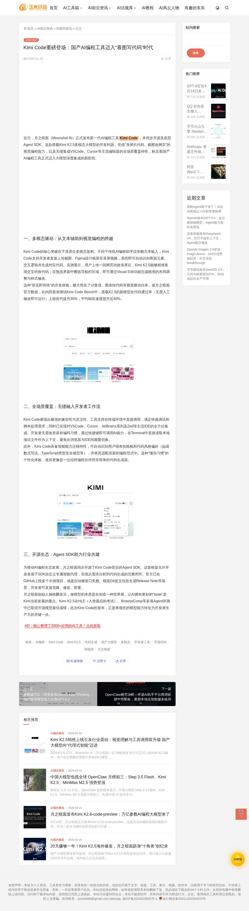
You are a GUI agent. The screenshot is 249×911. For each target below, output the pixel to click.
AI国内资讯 (64, 28)
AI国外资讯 (57, 808)
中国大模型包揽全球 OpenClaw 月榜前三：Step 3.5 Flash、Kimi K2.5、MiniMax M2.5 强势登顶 (108, 780)
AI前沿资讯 (45, 28)
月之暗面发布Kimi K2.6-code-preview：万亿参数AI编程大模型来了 (110, 814)
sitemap (115, 898)
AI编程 (40, 642)
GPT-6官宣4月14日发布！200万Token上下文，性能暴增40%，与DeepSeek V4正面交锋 (196, 89)
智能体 (89, 649)
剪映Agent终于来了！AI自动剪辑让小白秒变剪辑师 (205, 209)
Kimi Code (129, 138)
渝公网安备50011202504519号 (182, 898)
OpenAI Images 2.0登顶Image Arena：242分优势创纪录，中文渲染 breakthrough (205, 256)
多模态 (125, 642)
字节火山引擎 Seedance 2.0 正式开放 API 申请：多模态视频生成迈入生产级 (197, 129)
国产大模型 (109, 642)
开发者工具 (142, 642)
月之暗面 (104, 649)
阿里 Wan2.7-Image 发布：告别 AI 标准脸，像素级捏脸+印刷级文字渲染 (197, 170)
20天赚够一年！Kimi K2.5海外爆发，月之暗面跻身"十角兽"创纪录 (109, 846)
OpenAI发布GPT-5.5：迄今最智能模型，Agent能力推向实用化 (206, 222)
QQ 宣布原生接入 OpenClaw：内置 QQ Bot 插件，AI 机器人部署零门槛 (197, 109)
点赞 (99, 661)
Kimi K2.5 (74, 642)
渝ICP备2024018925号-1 (139, 898)
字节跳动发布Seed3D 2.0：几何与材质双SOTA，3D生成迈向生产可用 (206, 274)
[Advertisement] (97, 98)
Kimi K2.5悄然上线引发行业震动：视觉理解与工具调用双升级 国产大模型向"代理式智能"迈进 (110, 742)
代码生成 (91, 642)
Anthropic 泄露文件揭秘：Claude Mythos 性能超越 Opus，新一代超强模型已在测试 (197, 149)
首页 (30, 28)
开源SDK (160, 642)
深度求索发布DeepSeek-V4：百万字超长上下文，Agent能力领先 (204, 238)
